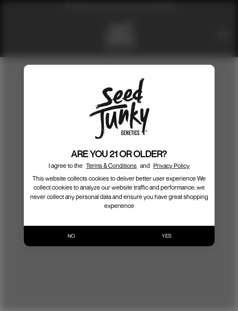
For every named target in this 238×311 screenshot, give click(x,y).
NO (71, 236)
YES (167, 236)
